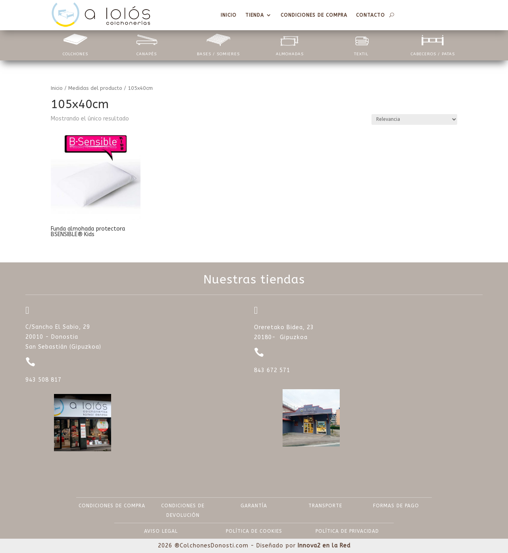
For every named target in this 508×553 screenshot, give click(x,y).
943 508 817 (43, 379)
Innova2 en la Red (324, 545)
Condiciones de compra (314, 15)
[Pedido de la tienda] (414, 119)
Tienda (254, 15)
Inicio (229, 15)
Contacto (370, 15)
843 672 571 (272, 370)
